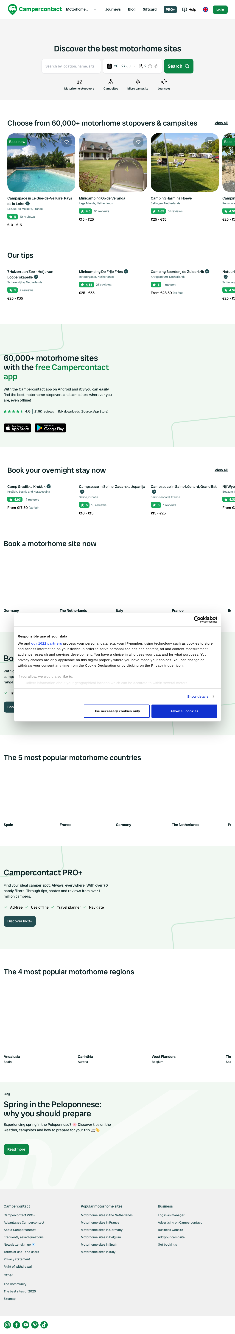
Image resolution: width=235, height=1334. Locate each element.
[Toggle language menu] (205, 9)
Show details (198, 696)
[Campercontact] (34, 9)
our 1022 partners (46, 643)
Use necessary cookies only (117, 711)
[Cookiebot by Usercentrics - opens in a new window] (197, 619)
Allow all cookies (184, 711)
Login (220, 9)
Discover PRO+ (19, 921)
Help (189, 9)
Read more (16, 1149)
